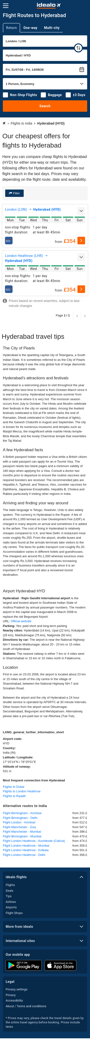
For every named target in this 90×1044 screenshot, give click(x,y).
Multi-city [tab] (52, 28)
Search (45, 106)
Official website (21, 621)
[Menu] (5, 5)
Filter (16, 193)
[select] (81, 240)
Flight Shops (14, 913)
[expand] (81, 211)
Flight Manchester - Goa (19, 827)
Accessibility (14, 1000)
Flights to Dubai (13, 787)
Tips (9, 896)
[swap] (78, 47)
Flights (10, 885)
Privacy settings (16, 989)
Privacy (11, 995)
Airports (11, 907)
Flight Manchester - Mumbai (22, 831)
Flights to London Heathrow (21, 791)
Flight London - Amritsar (19, 822)
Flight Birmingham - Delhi (20, 818)
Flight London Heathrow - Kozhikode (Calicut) (34, 841)
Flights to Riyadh (14, 796)
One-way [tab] (30, 28)
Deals (9, 890)
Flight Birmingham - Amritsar (22, 813)
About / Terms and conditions (26, 1006)
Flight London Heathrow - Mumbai (26, 845)
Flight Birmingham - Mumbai (22, 836)
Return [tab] (11, 28)
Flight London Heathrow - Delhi (24, 855)
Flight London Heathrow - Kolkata (26, 850)
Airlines (11, 902)
